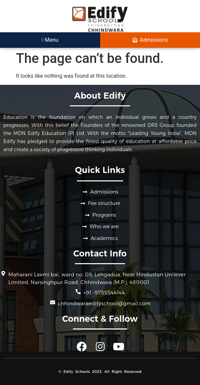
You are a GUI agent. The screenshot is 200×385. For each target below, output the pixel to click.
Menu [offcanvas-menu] (50, 40)
